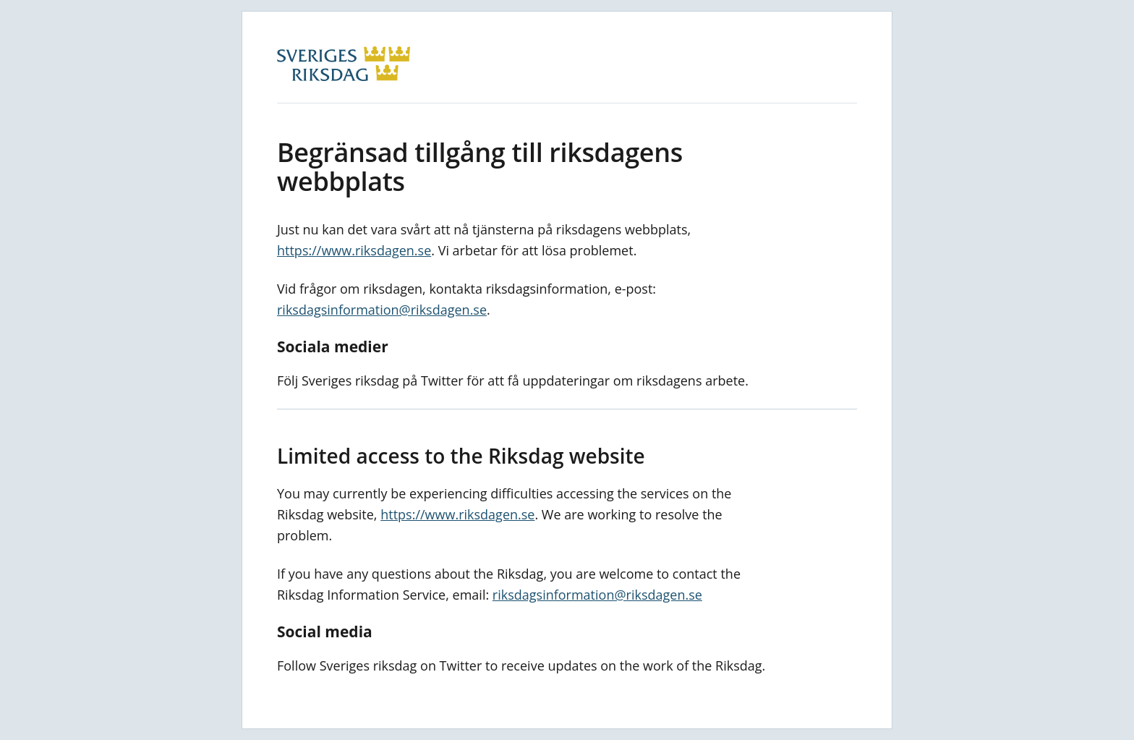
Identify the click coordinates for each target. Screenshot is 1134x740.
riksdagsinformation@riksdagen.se (382, 309)
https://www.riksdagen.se (354, 250)
